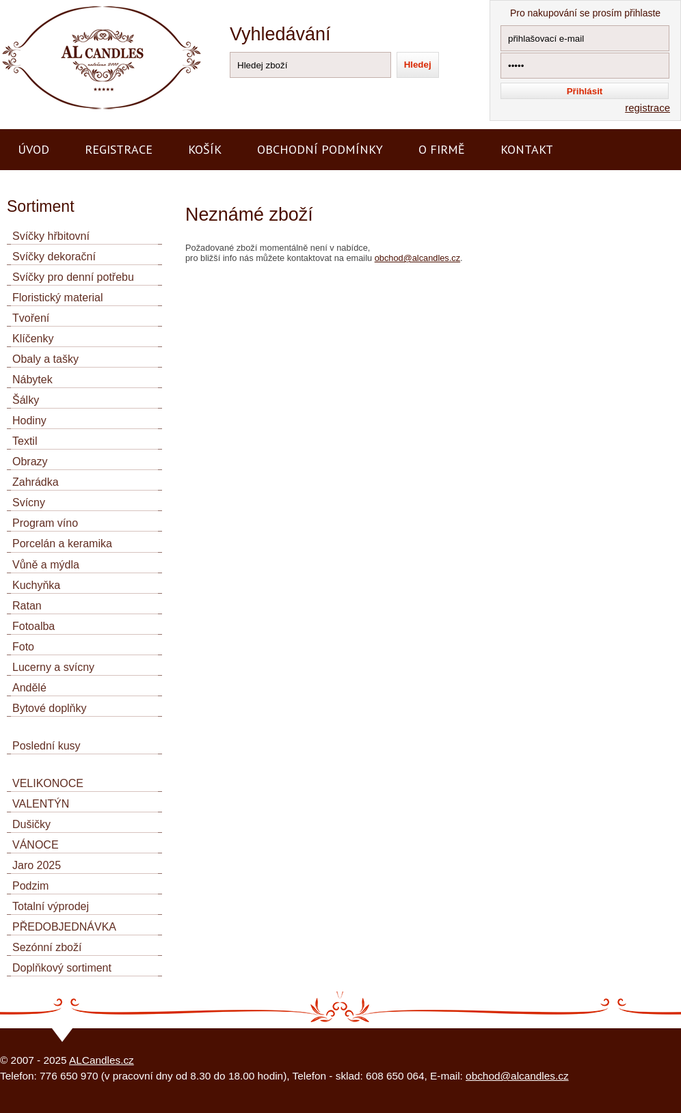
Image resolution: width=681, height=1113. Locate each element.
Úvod (33, 149)
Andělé (29, 687)
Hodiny (29, 420)
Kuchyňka (36, 585)
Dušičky (31, 824)
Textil (24, 441)
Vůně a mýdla (45, 565)
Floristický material (57, 297)
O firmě (441, 149)
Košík (205, 149)
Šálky (25, 400)
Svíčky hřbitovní (51, 236)
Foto (23, 646)
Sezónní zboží (46, 947)
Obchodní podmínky (320, 149)
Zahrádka (35, 482)
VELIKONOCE (47, 783)
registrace (647, 107)
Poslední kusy (46, 746)
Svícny (28, 502)
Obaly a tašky (45, 359)
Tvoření (30, 318)
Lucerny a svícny (53, 667)
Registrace (118, 149)
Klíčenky (32, 338)
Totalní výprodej (50, 906)
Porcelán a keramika (62, 543)
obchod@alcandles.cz (417, 258)
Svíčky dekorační (54, 256)
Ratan (27, 606)
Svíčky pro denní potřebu (73, 277)
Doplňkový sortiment (61, 968)
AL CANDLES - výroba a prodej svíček (87, 6)
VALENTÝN (40, 804)
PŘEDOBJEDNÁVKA (64, 927)
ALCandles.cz (101, 1060)
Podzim (30, 886)
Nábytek (32, 379)
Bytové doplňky (49, 708)
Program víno (45, 523)
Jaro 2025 (36, 865)
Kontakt (526, 149)
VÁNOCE (35, 845)
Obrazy (30, 461)
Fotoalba (33, 626)
